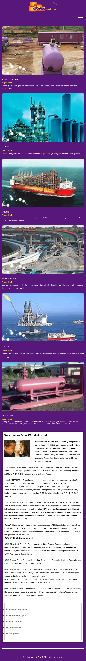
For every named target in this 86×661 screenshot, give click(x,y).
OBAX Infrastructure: (13, 589)
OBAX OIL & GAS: (11, 544)
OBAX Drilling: (10, 579)
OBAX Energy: (10, 560)
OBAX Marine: (10, 569)
